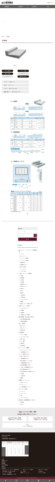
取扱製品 (7, 6)
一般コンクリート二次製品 (25, 273)
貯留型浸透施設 (23, 321)
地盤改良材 (22, 262)
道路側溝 (22, 277)
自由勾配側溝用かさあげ (25, 365)
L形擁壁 (22, 310)
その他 (21, 404)
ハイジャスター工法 (24, 336)
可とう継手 (22, 341)
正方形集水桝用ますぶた (25, 369)
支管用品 (22, 343)
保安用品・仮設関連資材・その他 (27, 400)
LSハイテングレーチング (25, 349)
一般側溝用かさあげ (24, 358)
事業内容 (20, 6)
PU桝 (21, 290)
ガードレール (23, 384)
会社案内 (34, 6)
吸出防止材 (22, 330)
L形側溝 (22, 280)
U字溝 (21, 275)
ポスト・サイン (23, 393)
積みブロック (23, 325)
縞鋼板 (21, 377)
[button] (14, 65)
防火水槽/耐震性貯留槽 (25, 319)
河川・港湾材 (22, 323)
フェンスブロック (24, 299)
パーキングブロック (24, 397)
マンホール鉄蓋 (23, 334)
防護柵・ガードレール (24, 380)
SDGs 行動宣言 (5, 465)
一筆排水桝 (22, 297)
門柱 (21, 395)
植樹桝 (21, 292)
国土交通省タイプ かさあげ (26, 360)
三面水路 (22, 312)
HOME (3, 459)
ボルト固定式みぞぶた (25, 354)
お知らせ (3, 466)
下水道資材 (21, 332)
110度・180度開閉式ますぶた (26, 367)
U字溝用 (22, 373)
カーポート (22, 391)
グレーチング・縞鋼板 (24, 347)
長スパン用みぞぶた (24, 356)
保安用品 (22, 402)
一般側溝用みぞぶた (24, 352)
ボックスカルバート (24, 308)
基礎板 (21, 301)
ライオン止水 (23, 271)
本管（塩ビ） (23, 339)
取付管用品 (22, 345)
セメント (22, 253)
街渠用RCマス (23, 284)
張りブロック (23, 328)
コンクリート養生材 (24, 260)
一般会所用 (22, 375)
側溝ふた (22, 288)
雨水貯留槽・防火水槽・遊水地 (26, 317)
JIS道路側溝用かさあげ (25, 362)
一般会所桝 (22, 295)
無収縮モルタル (23, 264)
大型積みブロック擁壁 (25, 314)
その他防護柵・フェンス (25, 386)
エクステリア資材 (23, 389)
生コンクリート (23, 256)
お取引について (51, 2)
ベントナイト (23, 269)
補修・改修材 (23, 266)
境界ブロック (23, 286)
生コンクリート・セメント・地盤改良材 (10, 469)
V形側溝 (22, 282)
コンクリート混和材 (24, 258)
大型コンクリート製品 (24, 306)
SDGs (48, 6)
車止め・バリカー (24, 382)
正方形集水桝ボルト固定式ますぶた (27, 371)
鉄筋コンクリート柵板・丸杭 (26, 303)
